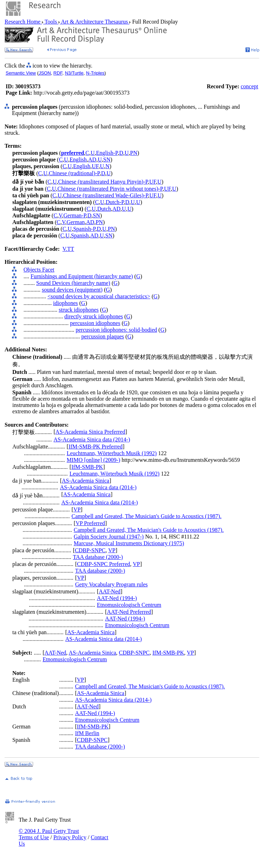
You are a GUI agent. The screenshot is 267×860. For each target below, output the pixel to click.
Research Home (23, 22)
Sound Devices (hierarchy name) (73, 283)
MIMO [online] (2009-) (93, 460)
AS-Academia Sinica (86, 481)
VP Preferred (90, 523)
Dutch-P (115, 202)
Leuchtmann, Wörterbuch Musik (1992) (112, 453)
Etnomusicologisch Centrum (129, 605)
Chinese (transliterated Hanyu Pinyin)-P (103, 182)
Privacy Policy (69, 837)
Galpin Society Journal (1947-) (109, 537)
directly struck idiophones (93, 316)
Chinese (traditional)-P (74, 173)
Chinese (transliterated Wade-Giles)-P (105, 195)
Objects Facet (39, 270)
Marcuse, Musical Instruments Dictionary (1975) (129, 543)
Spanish (80, 235)
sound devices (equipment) (72, 290)
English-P (107, 153)
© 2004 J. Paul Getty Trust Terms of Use (49, 834)
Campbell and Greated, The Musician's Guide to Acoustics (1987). (147, 516)
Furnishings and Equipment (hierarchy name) (82, 276)
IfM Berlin (87, 733)
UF (95, 166)
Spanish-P (84, 229)
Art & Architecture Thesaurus (94, 22)
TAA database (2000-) (98, 557)
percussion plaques (102, 336)
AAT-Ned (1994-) (117, 598)
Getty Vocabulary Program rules (111, 584)
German (76, 222)
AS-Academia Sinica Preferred (90, 432)
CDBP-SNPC (90, 550)
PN (133, 153)
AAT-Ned (109, 591)
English (78, 160)
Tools (50, 22)
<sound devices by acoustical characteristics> (99, 296)
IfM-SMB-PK (87, 467)
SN (106, 160)
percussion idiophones (95, 323)
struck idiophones (79, 310)
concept (249, 86)
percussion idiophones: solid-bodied (116, 330)
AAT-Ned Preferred (129, 612)
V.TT (68, 249)
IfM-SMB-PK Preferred (96, 447)
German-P (74, 215)
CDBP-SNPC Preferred (103, 564)
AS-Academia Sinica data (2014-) (92, 439)
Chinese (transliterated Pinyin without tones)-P (110, 189)
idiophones (65, 303)
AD (92, 160)
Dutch (104, 209)
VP (76, 509)
